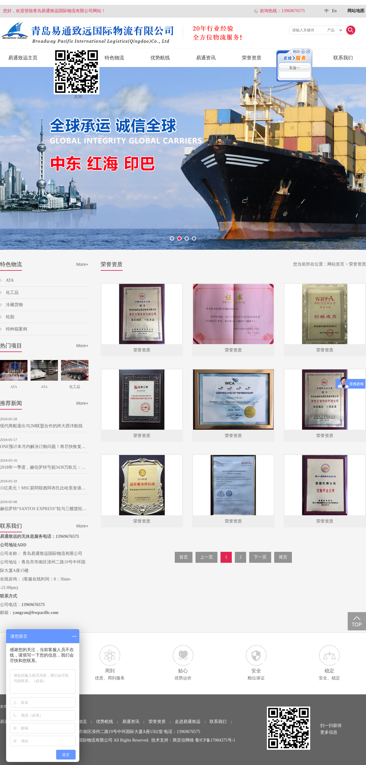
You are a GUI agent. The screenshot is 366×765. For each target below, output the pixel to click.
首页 (183, 557)
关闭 (78, 97)
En (334, 11)
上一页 (206, 557)
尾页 (283, 557)
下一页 (260, 557)
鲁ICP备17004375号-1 (215, 740)
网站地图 (355, 11)
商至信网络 (183, 740)
